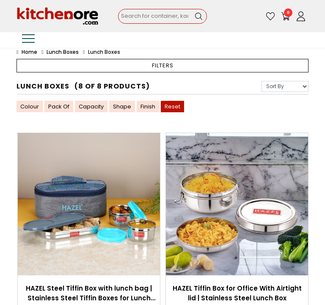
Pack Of (58, 107)
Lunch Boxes (63, 51)
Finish (147, 107)
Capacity (91, 107)
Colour (29, 107)
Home (27, 51)
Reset (172, 107)
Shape (122, 107)
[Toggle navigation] (28, 40)
